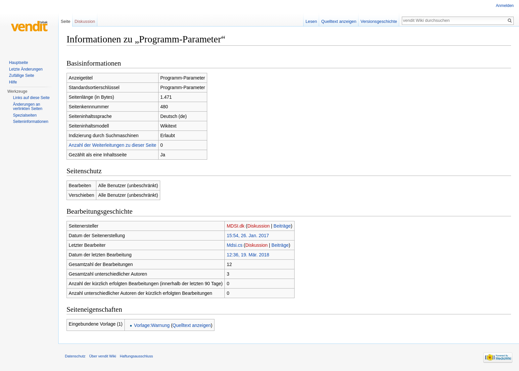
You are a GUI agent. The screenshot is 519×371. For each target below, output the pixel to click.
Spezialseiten (24, 115)
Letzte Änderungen (25, 69)
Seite (65, 21)
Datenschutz (75, 356)
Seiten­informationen (30, 121)
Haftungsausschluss (136, 356)
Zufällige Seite (21, 75)
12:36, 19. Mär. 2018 (248, 254)
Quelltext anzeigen (191, 325)
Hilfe (13, 82)
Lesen (311, 21)
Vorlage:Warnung (152, 325)
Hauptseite (18, 62)
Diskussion (258, 226)
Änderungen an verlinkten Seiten (27, 106)
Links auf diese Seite (31, 97)
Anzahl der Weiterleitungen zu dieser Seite (112, 145)
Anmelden (505, 5)
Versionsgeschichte (378, 21)
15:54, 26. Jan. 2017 (248, 235)
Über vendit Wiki (102, 356)
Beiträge (282, 226)
